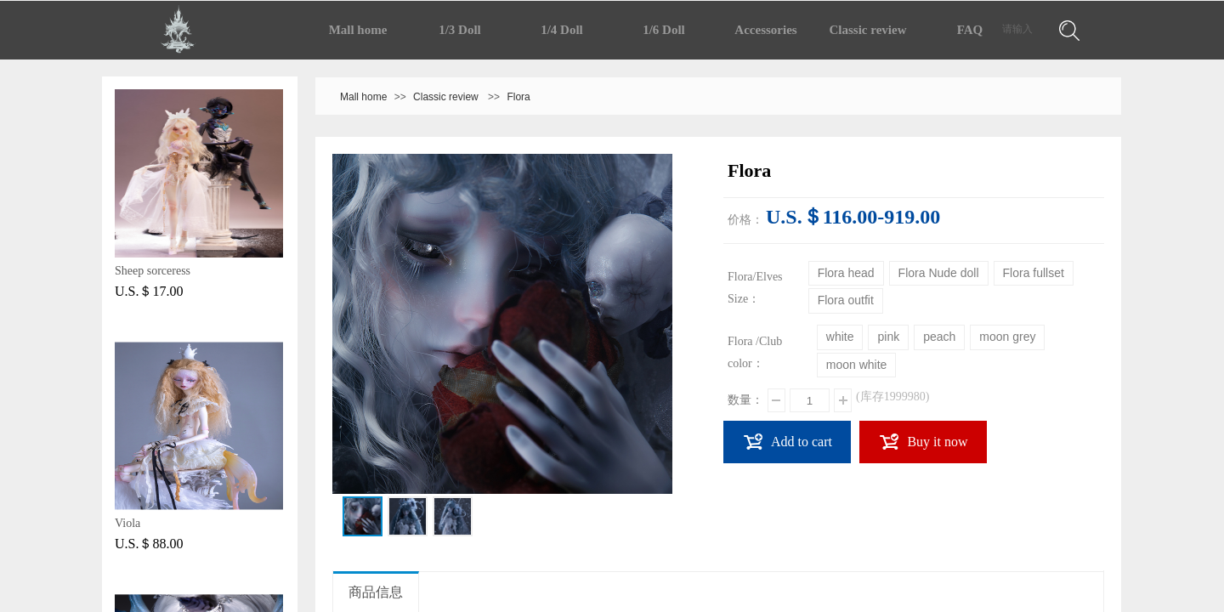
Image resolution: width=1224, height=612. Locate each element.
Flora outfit (846, 300)
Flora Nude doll (938, 273)
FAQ (970, 30)
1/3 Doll (460, 30)
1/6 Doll (664, 30)
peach (939, 336)
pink (888, 336)
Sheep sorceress (152, 270)
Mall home (358, 30)
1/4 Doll (562, 30)
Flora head (846, 273)
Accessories (765, 30)
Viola (127, 523)
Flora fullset (1033, 273)
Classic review (868, 30)
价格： (745, 219)
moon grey (1007, 336)
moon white (856, 364)
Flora (518, 97)
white (840, 336)
